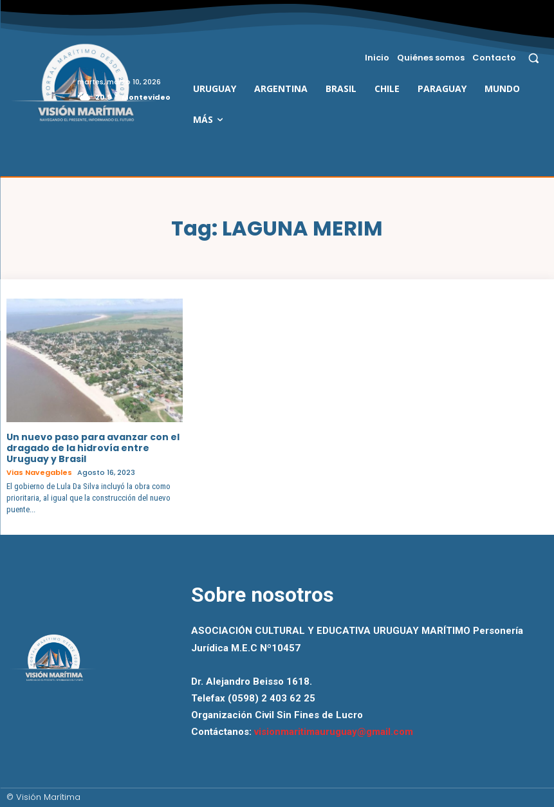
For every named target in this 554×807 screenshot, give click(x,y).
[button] (534, 57)
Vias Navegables (39, 472)
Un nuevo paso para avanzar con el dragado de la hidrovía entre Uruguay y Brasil (93, 448)
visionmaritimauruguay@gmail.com (333, 731)
